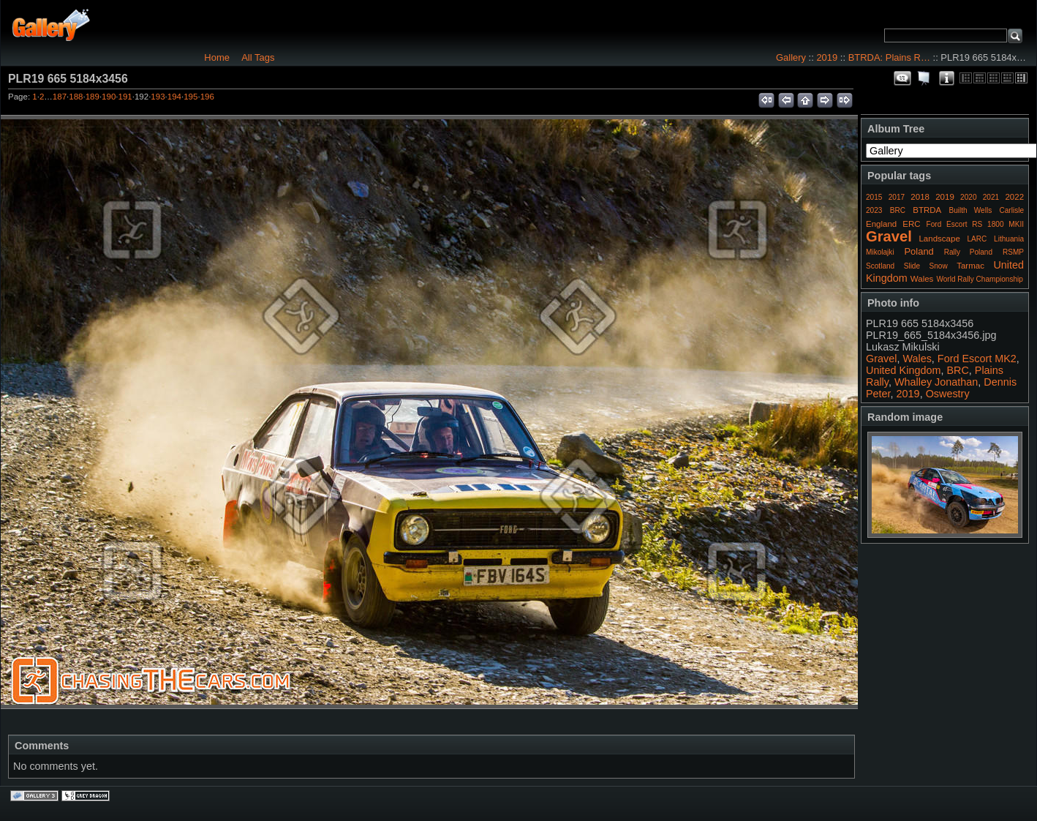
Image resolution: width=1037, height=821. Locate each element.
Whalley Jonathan (936, 382)
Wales (922, 278)
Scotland (880, 266)
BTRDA (927, 210)
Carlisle (1011, 210)
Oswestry (948, 394)
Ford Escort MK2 (977, 358)
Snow (938, 266)
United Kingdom (903, 370)
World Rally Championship (979, 279)
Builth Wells (970, 210)
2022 (1014, 196)
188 (76, 96)
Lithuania (1009, 239)
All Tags (257, 57)
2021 (991, 197)
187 (60, 96)
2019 (826, 57)
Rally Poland (968, 252)
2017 (897, 197)
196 (207, 96)
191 (125, 96)
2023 (874, 210)
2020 (968, 197)
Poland (918, 251)
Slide (912, 266)
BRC (897, 210)
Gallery (791, 57)
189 (92, 96)
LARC (977, 239)
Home (217, 57)
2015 (874, 197)
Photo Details (946, 78)
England (881, 224)
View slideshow (924, 78)
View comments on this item (902, 78)
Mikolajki (880, 252)
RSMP (1013, 252)
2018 (919, 196)
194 (174, 96)
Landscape (939, 238)
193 (158, 96)
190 (109, 96)
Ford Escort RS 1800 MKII (975, 224)
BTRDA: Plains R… (889, 57)
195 (190, 96)
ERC (911, 224)
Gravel (889, 236)
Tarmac (970, 265)
